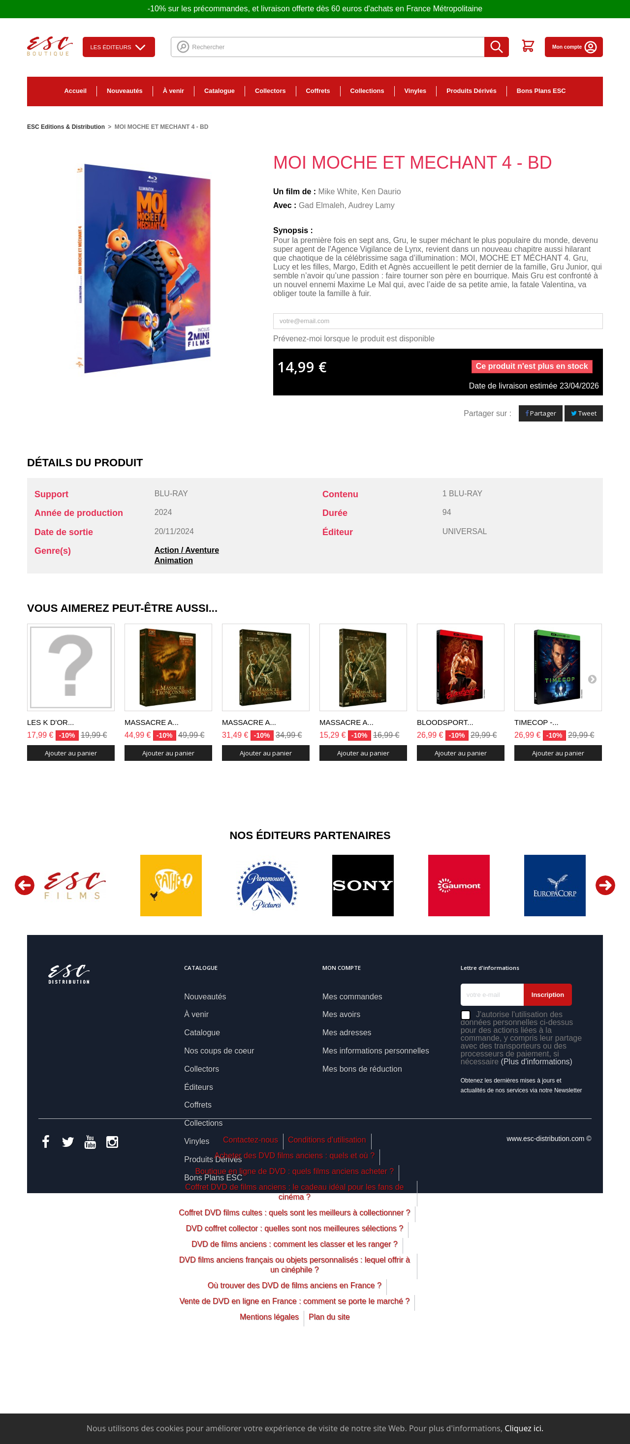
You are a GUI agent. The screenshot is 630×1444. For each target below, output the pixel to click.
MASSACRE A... (152, 722)
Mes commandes (352, 997)
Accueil (75, 90)
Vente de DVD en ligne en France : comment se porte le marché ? (294, 1384)
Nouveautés (125, 90)
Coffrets (318, 90)
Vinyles (416, 90)
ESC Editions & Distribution (66, 126)
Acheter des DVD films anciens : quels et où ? (295, 1238)
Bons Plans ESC (541, 90)
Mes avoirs (341, 1014)
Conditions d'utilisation (327, 1223)
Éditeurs (198, 1087)
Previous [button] (24, 885)
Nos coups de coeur (219, 1051)
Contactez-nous (250, 1223)
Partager (540, 413)
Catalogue (219, 90)
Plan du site (329, 1400)
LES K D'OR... (50, 722)
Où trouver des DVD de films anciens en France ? (294, 1368)
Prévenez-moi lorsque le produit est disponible (354, 338)
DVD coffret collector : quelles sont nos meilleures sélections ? (294, 1311)
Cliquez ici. (523, 1428)
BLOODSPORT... (445, 722)
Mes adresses (347, 1032)
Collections (367, 90)
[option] (75, 885)
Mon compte (575, 47)
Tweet (584, 413)
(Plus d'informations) (536, 1061)
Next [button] (605, 885)
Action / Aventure (187, 550)
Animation (174, 560)
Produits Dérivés (471, 90)
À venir (173, 90)
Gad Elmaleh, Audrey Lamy (347, 205)
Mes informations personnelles (375, 1051)
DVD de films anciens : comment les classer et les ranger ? (294, 1327)
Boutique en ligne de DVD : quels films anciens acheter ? (294, 1254)
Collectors (270, 90)
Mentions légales (269, 1400)
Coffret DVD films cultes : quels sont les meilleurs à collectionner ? (294, 1296)
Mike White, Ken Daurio (359, 191)
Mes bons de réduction (362, 1069)
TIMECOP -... (536, 722)
